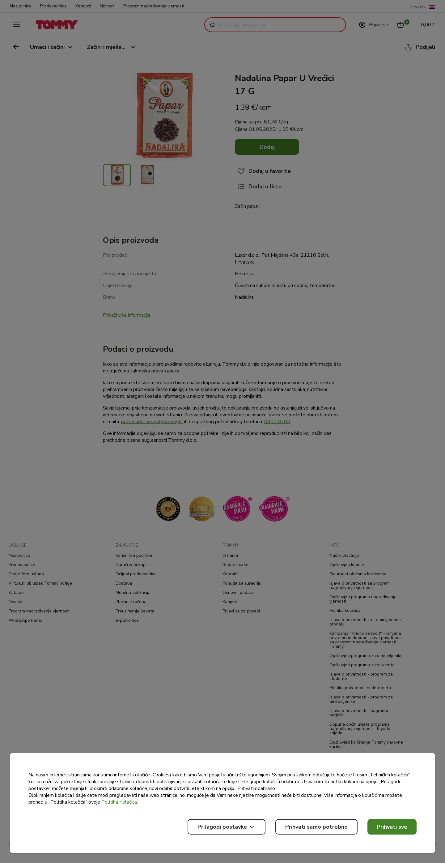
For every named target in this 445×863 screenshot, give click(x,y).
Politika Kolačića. (119, 802)
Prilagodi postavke (226, 827)
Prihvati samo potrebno (316, 827)
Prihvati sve (392, 827)
